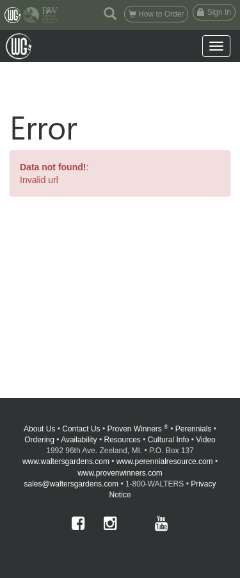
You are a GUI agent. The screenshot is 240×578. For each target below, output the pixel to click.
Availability (79, 439)
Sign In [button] (214, 12)
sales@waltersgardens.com (71, 483)
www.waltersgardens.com (65, 461)
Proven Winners (138, 428)
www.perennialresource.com (164, 461)
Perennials (193, 428)
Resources (122, 439)
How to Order (156, 14)
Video (205, 439)
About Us (39, 428)
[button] (110, 13)
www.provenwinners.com (120, 473)
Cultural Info (168, 439)
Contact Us (81, 428)
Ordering (39, 439)
